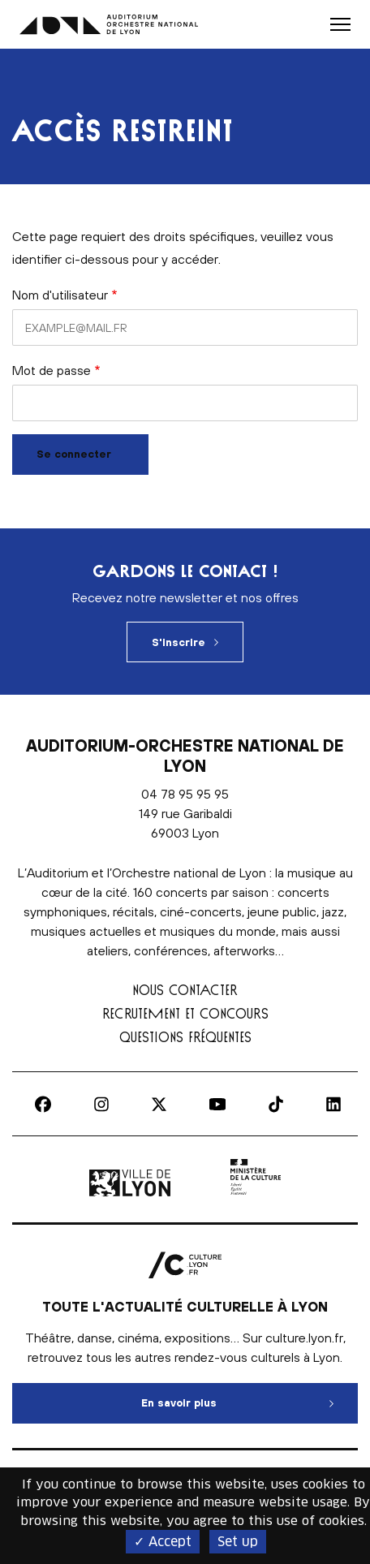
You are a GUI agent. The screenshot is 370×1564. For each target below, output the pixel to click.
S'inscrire (178, 642)
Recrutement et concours (185, 1013)
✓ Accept (162, 1541)
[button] (340, 24)
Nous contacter (185, 989)
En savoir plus (250, 1396)
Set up (237, 1541)
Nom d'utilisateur (60, 294)
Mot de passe (51, 370)
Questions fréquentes (185, 1036)
